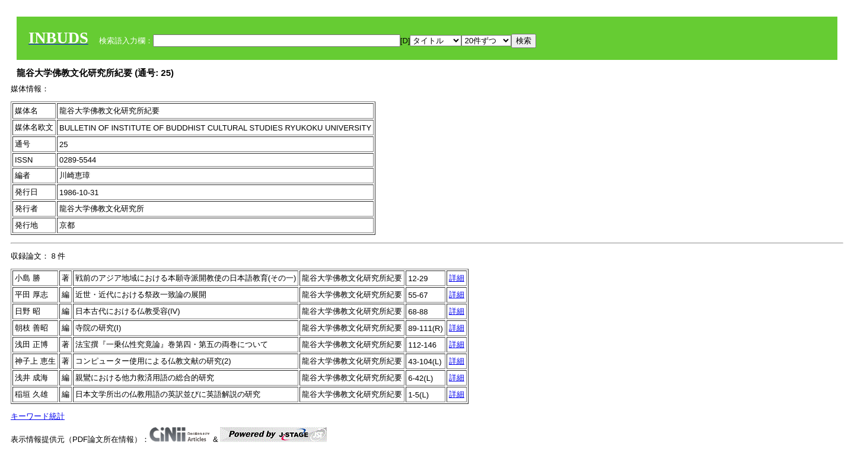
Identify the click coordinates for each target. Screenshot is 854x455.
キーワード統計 (38, 416)
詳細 (456, 277)
